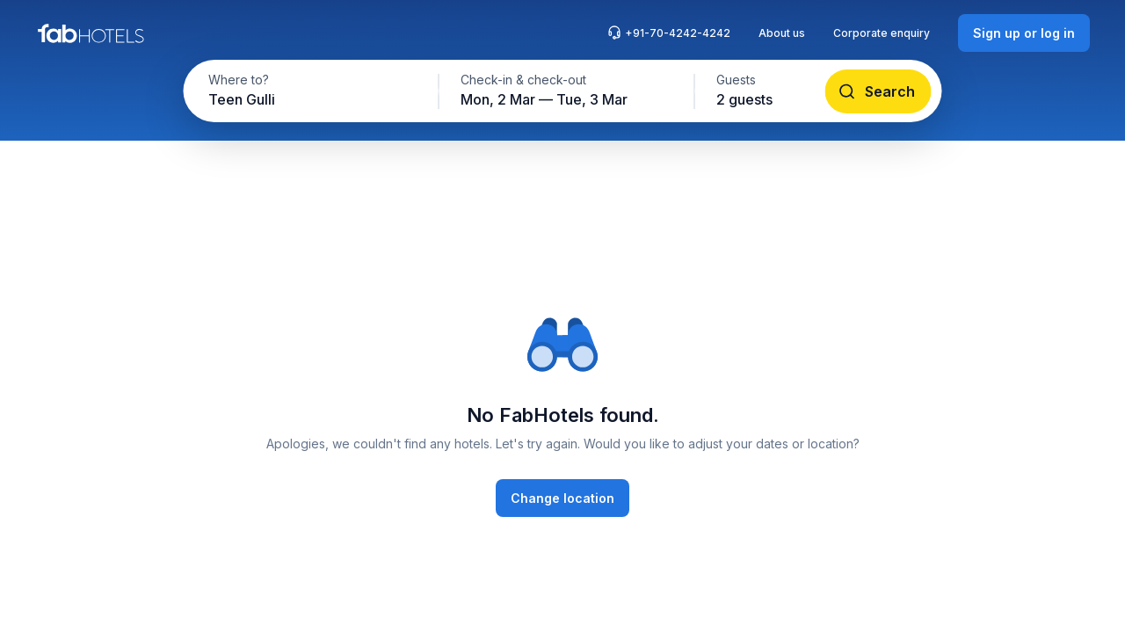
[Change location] (562, 498)
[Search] (878, 91)
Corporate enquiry (881, 33)
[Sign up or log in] (1024, 33)
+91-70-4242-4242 (668, 32)
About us (781, 33)
